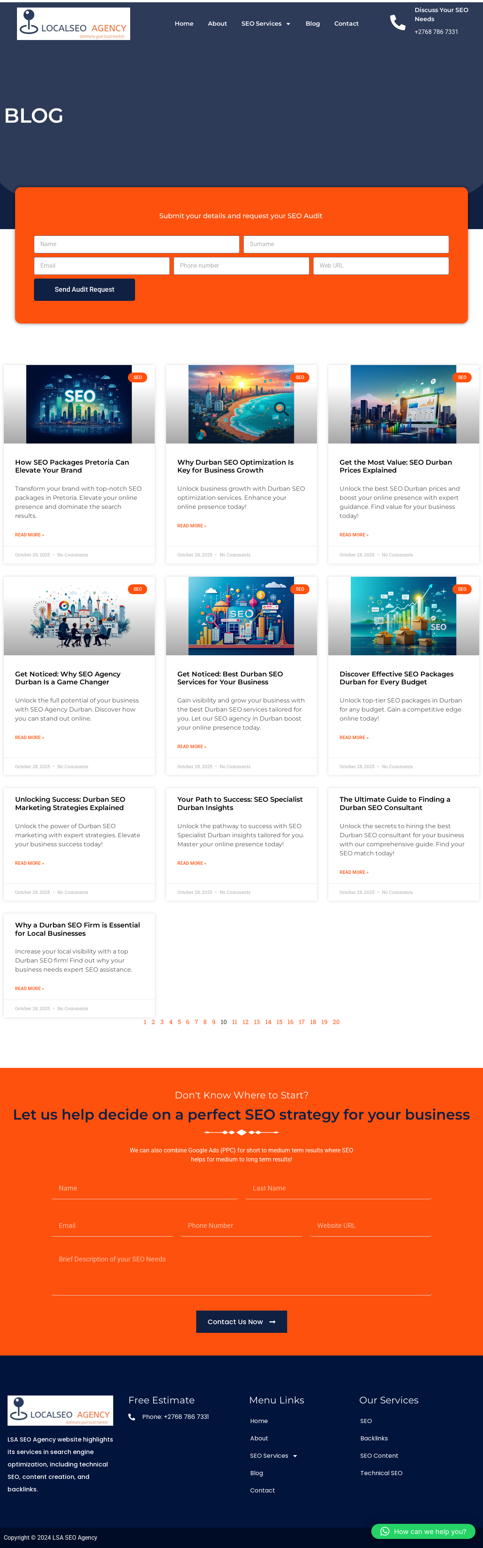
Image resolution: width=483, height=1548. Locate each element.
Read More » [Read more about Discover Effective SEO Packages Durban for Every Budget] (354, 737)
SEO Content (379, 1455)
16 (291, 1022)
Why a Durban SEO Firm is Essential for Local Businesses (77, 929)
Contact (346, 23)
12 (246, 1022)
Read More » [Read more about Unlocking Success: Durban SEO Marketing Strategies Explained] (29, 863)
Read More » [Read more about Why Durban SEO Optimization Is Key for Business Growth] (191, 525)
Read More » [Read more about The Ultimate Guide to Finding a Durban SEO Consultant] (354, 872)
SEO (366, 1421)
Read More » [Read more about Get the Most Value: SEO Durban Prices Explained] (354, 535)
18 (313, 1022)
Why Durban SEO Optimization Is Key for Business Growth (235, 466)
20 (336, 1022)
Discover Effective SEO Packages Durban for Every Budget (397, 678)
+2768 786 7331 (436, 31)
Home (184, 23)
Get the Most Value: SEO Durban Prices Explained (396, 466)
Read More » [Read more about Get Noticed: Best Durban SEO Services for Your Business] (191, 746)
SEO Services (266, 24)
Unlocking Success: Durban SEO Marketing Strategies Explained (70, 803)
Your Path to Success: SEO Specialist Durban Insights (240, 803)
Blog (313, 23)
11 (234, 1022)
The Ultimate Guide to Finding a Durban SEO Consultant (395, 803)
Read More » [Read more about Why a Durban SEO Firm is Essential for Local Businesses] (29, 988)
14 (268, 1022)
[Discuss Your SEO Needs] (398, 24)
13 (257, 1022)
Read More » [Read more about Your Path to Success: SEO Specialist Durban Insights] (191, 863)
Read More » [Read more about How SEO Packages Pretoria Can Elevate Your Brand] (29, 535)
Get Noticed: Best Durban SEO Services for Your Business (230, 678)
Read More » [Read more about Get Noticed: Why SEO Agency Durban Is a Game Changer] (29, 737)
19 (324, 1022)
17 (302, 1022)
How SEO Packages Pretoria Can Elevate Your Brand (72, 466)
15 (279, 1022)
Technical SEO (381, 1473)
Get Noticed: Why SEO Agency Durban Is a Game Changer (67, 678)
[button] (423, 1531)
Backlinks (374, 1438)
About (217, 23)
